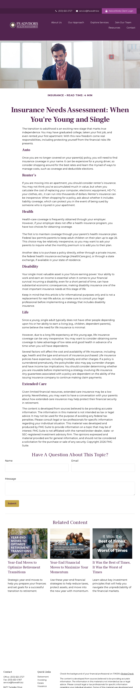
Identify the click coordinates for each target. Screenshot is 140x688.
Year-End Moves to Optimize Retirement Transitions (24, 554)
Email (74, 447)
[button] (56, 13)
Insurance (42, 673)
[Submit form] (12, 490)
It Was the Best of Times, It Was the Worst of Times (112, 554)
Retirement (43, 664)
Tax (39, 676)
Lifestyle (41, 682)
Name (9, 447)
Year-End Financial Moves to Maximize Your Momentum (69, 554)
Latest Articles (44, 686)
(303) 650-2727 (63, 3)
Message (10, 465)
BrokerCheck (127, 661)
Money (40, 679)
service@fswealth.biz (87, 3)
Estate (40, 670)
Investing (41, 667)
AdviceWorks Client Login (119, 3)
